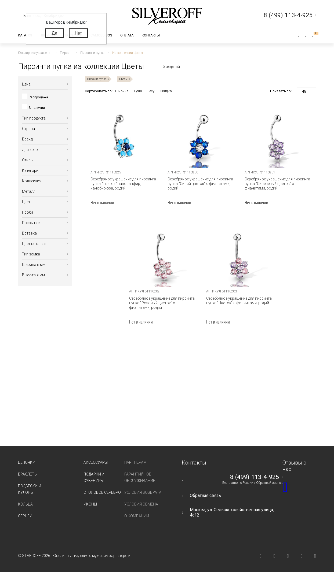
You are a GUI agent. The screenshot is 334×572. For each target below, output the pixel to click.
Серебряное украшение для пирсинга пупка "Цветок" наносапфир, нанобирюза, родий (123, 183)
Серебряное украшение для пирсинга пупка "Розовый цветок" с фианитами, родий (162, 303)
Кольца (25, 504)
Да (54, 33)
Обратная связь (205, 495)
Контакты (151, 35)
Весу (150, 91)
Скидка (166, 91)
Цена (138, 91)
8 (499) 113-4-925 (254, 477)
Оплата (127, 35)
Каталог (25, 35)
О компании (136, 516)
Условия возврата (142, 492)
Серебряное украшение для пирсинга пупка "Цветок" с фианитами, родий (239, 300)
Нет (78, 33)
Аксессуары (96, 462)
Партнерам (135, 462)
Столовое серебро (102, 492)
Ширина (122, 91)
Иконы (90, 504)
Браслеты (27, 474)
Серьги (25, 516)
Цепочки (26, 462)
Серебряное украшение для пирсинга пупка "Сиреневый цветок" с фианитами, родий (277, 183)
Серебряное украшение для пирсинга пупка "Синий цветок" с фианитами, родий (200, 183)
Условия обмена (141, 504)
